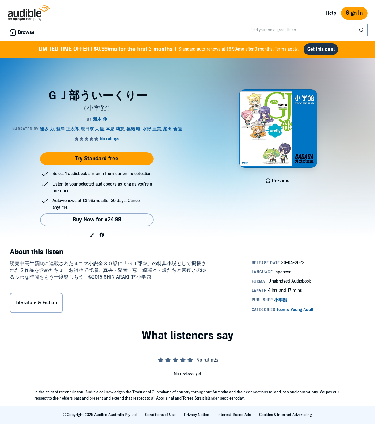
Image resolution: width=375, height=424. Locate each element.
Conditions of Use (161, 414)
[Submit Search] (362, 30)
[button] (92, 234)
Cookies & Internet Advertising (285, 414)
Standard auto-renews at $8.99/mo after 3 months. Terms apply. (168, 49)
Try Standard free (96, 159)
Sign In (354, 13)
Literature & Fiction (36, 303)
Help (331, 13)
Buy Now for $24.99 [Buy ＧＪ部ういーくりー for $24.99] (97, 219)
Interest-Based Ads (234, 414)
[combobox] (306, 30)
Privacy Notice (197, 414)
